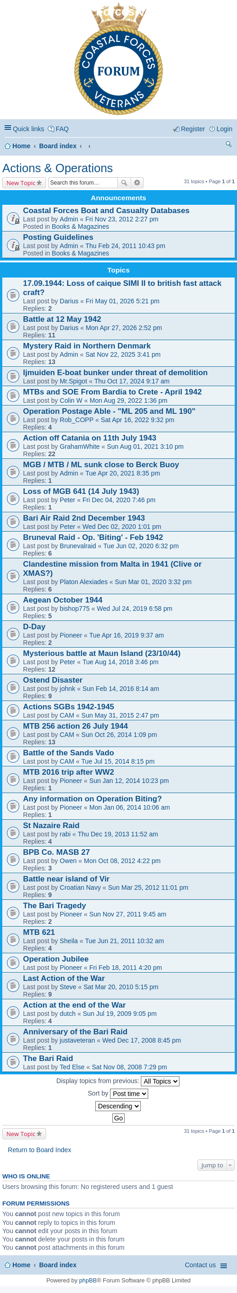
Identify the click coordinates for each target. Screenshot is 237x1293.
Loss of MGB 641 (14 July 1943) (81, 491)
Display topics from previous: (118, 1081)
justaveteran (77, 1040)
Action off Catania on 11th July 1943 (89, 438)
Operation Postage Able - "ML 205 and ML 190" (109, 411)
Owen (68, 860)
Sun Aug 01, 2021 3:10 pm (145, 446)
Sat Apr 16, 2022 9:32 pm (137, 419)
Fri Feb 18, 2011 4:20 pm (125, 967)
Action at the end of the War (74, 1005)
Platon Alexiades (84, 582)
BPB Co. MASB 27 (56, 852)
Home (21, 146)
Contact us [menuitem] (200, 1265)
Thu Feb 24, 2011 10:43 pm (125, 245)
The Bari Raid (48, 1058)
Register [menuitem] (193, 129)
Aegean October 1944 (63, 600)
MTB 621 (39, 932)
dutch (67, 1013)
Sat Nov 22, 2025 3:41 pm (123, 354)
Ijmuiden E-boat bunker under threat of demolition (115, 372)
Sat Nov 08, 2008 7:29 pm (129, 1067)
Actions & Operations (57, 168)
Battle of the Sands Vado (68, 752)
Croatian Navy (80, 887)
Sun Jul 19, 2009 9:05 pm (119, 1013)
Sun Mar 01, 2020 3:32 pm (153, 582)
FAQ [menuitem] (62, 129)
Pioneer (71, 635)
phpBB (88, 1280)
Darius (69, 301)
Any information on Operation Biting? (92, 798)
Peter (67, 500)
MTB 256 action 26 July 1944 (75, 726)
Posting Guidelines (58, 237)
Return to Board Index (39, 1150)
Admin (69, 219)
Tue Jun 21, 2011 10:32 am (124, 941)
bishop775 (75, 608)
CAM (67, 715)
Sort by (118, 1094)
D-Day (34, 626)
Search (124, 182)
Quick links (28, 129)
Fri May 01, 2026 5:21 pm (122, 301)
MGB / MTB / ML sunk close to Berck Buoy (101, 464)
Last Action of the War (64, 978)
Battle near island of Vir (66, 879)
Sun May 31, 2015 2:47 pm (120, 715)
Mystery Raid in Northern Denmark (87, 346)
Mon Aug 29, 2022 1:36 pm (129, 400)
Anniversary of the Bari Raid (75, 1031)
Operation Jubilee (56, 959)
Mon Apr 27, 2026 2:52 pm (124, 327)
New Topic (20, 183)
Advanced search (137, 182)
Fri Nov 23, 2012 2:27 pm (121, 219)
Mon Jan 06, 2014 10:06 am (129, 807)
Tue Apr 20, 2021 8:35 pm (122, 473)
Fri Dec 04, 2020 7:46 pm (119, 500)
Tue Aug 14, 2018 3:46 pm (120, 662)
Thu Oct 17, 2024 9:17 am (132, 381)
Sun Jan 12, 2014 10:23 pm (129, 780)
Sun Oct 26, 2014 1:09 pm (119, 734)
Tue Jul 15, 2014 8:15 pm (118, 761)
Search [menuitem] (228, 145)
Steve (68, 987)
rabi (65, 834)
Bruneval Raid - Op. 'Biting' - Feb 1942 (93, 537)
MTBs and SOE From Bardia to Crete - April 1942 (112, 392)
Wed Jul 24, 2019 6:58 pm (134, 608)
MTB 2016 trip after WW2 (68, 772)
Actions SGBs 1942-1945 (68, 706)
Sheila (69, 941)
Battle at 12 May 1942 (62, 319)
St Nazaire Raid (51, 825)
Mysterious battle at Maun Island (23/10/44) (101, 653)
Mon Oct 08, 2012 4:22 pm (122, 860)
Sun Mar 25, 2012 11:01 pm (148, 887)
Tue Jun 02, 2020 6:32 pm (141, 546)
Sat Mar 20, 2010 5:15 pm (120, 987)
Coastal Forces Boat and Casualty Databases (106, 210)
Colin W (71, 400)
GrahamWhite (80, 446)
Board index (57, 146)
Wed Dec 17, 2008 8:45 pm (141, 1040)
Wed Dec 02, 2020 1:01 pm (121, 526)
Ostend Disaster (52, 680)
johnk (67, 688)
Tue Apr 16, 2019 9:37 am (126, 635)
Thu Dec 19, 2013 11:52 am (118, 834)
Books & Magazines (80, 226)
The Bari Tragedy (54, 905)
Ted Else (72, 1067)
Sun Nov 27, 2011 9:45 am (128, 914)
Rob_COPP (77, 419)
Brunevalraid (78, 546)
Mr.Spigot (73, 381)
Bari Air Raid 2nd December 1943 (84, 518)
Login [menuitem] (224, 129)
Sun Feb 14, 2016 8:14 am (120, 688)
